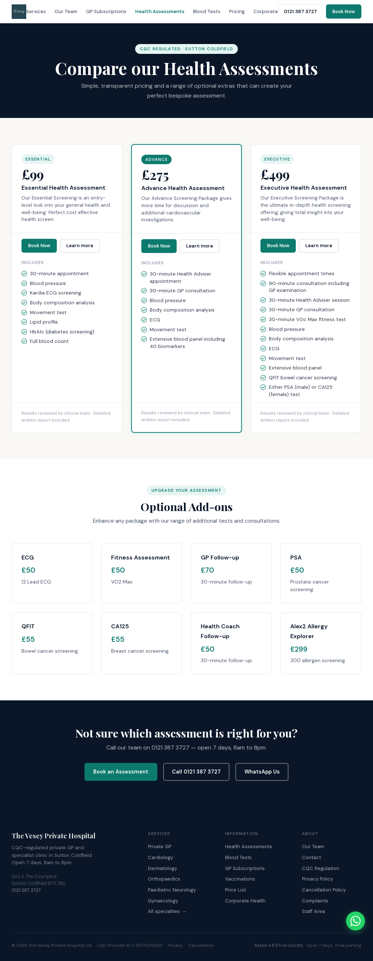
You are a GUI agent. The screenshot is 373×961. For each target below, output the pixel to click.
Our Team (66, 11)
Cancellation (201, 945)
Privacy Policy (317, 879)
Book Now (39, 245)
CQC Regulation (320, 868)
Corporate (266, 11)
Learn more (79, 245)
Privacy (175, 945)
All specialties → (167, 911)
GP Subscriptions (106, 11)
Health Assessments (159, 11)
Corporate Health (245, 901)
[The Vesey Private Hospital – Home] (19, 11)
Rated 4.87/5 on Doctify (279, 945)
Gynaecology (163, 901)
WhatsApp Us (262, 771)
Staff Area (313, 911)
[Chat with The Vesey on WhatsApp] (355, 920)
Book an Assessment (120, 771)
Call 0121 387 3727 (196, 771)
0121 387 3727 (26, 890)
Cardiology (160, 857)
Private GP (159, 846)
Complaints (315, 901)
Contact (311, 857)
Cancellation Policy (324, 890)
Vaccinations (240, 879)
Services (36, 11)
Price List (235, 890)
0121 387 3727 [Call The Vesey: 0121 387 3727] (300, 11)
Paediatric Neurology (172, 890)
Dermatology (162, 868)
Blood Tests (206, 11)
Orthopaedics (164, 879)
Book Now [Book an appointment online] (343, 11)
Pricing (237, 11)
